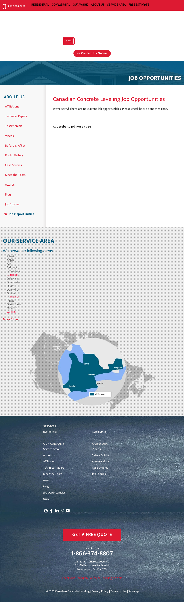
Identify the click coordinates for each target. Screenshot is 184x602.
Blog (8, 194)
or (92, 53)
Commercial (99, 431)
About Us (14, 97)
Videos (9, 135)
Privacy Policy (100, 591)
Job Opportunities (21, 214)
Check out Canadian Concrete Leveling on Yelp (92, 578)
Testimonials (13, 125)
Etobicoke (13, 297)
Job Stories (12, 204)
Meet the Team (15, 174)
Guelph (11, 311)
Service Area (51, 449)
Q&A (46, 498)
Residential (50, 431)
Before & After (15, 145)
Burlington (13, 274)
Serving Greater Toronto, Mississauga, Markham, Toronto (92, 32)
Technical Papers (16, 116)
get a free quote (92, 535)
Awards (10, 184)
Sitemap (133, 591)
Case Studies (13, 165)
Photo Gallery (14, 155)
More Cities (10, 319)
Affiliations (12, 106)
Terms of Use (118, 591)
